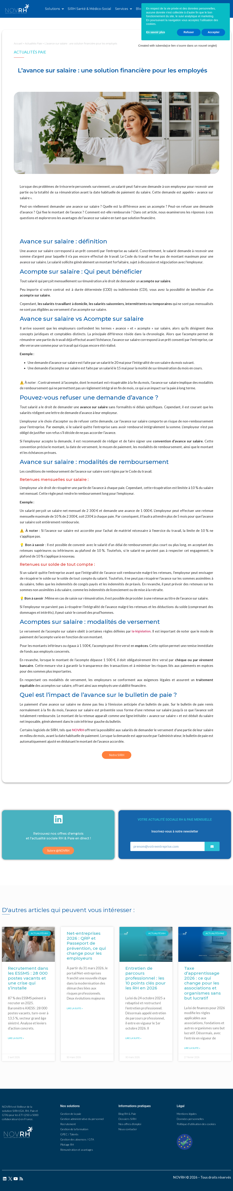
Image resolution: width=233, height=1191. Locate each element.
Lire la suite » (16, 1038)
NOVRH (78, 730)
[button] (208, 9)
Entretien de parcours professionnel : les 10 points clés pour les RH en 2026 (145, 978)
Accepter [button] (214, 1175)
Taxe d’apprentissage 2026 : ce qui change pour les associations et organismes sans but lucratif (202, 983)
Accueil (18, 43)
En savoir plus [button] (155, 1175)
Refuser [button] (189, 1175)
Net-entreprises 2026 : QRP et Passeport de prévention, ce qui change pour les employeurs (86, 946)
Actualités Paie (33, 43)
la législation (141, 631)
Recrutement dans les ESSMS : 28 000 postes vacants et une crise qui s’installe (28, 978)
